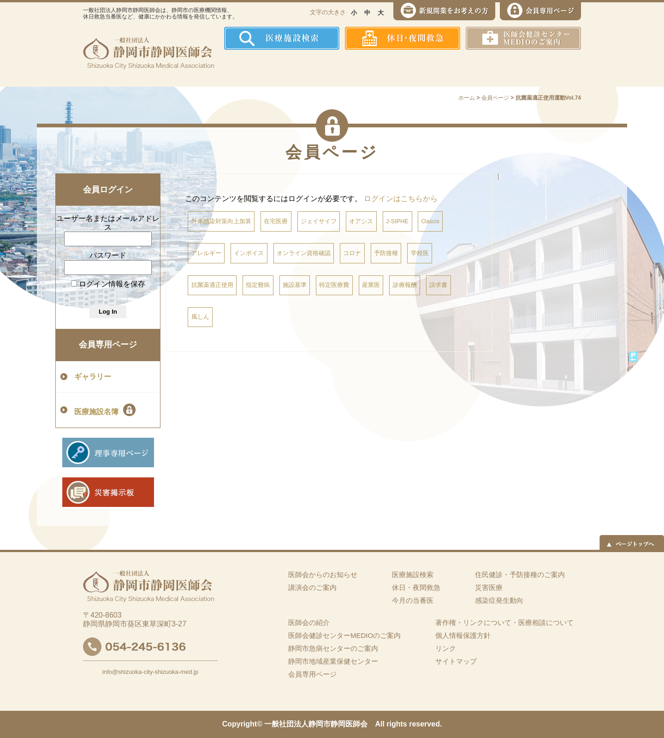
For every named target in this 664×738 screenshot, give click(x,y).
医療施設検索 (412, 574)
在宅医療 (276, 221)
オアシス (361, 221)
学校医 (420, 253)
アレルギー (206, 253)
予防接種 (386, 253)
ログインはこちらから (401, 198)
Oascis (430, 221)
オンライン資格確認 (304, 253)
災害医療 (485, 68)
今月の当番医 (412, 600)
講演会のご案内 (312, 587)
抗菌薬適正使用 (212, 284)
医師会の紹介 (291, 68)
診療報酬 (405, 284)
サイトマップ (456, 661)
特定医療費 (334, 284)
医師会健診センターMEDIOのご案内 (344, 635)
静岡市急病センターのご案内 (333, 648)
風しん (200, 316)
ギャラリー (92, 377)
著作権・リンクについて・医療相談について (504, 622)
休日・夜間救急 (416, 587)
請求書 (438, 284)
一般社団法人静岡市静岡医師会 (316, 724)
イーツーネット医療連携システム (545, 68)
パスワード (107, 255)
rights (396, 724)
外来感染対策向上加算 (221, 221)
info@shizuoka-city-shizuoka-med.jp (150, 671)
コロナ (352, 253)
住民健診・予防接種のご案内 (357, 68)
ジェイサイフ (319, 221)
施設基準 (295, 284)
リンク (445, 648)
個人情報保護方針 (463, 635)
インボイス (249, 253)
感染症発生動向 (426, 68)
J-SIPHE (397, 221)
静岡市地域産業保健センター (333, 661)
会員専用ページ (108, 344)
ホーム (242, 68)
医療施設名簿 (105, 410)
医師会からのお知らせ (322, 574)
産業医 (371, 284)
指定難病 (258, 284)
